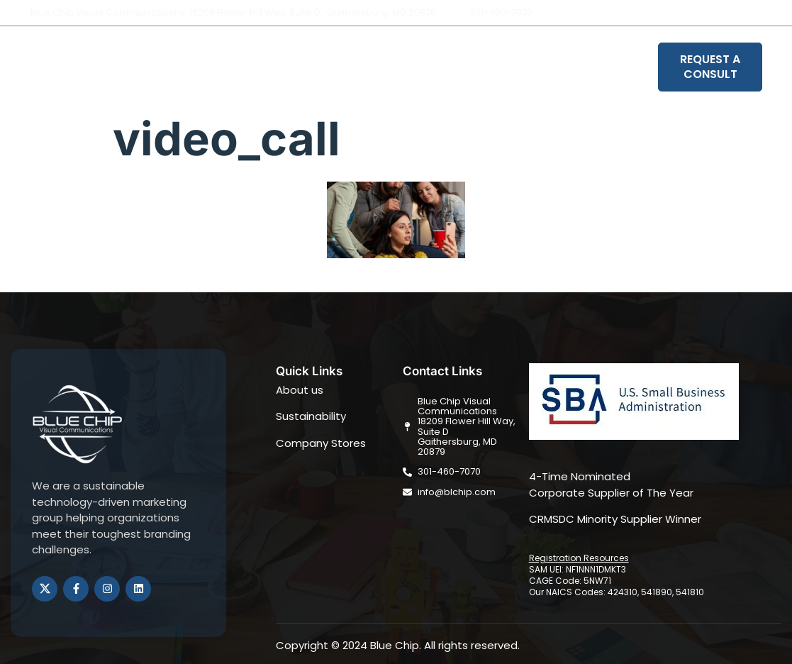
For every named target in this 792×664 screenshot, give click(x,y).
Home (210, 67)
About (267, 67)
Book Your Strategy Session (566, 67)
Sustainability (424, 67)
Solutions (335, 67)
